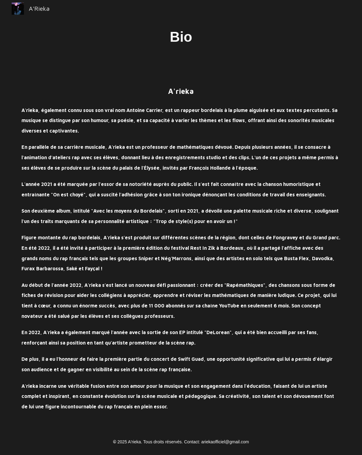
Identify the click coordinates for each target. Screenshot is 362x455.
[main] (181, 37)
